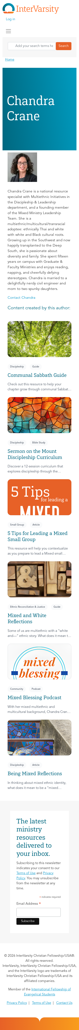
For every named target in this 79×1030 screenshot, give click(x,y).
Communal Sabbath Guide (37, 375)
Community (16, 689)
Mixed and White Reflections (27, 618)
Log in (10, 19)
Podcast (36, 689)
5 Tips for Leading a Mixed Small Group (38, 536)
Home (9, 59)
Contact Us (64, 1003)
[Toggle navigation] (8, 31)
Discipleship (17, 367)
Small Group (17, 525)
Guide (35, 367)
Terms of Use (26, 873)
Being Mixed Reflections (35, 773)
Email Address (28, 904)
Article (36, 525)
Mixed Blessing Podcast (34, 697)
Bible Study (38, 443)
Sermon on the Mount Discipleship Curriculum (35, 454)
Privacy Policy (17, 1003)
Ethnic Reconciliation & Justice (27, 607)
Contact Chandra (21, 298)
